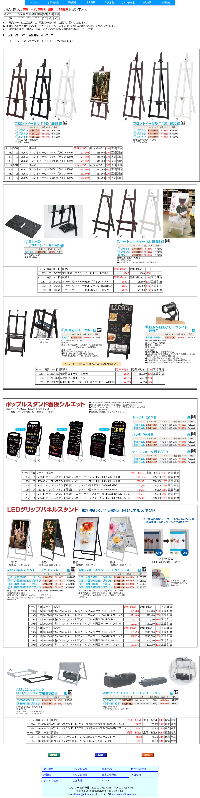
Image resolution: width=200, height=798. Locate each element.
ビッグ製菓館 (80, 774)
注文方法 (146, 2)
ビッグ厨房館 (80, 768)
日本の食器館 (109, 774)
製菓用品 (109, 2)
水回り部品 (53, 2)
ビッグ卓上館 (138, 768)
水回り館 (136, 774)
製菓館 (47, 774)
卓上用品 (90, 2)
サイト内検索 (128, 2)
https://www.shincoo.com (123, 794)
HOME (34, 2)
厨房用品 (72, 2)
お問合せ (165, 2)
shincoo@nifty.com (83, 794)
